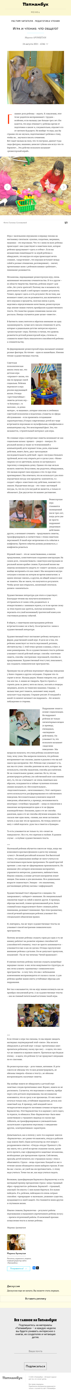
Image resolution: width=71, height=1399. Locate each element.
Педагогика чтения (47, 21)
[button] (64, 160)
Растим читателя (22, 21)
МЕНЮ (34, 12)
